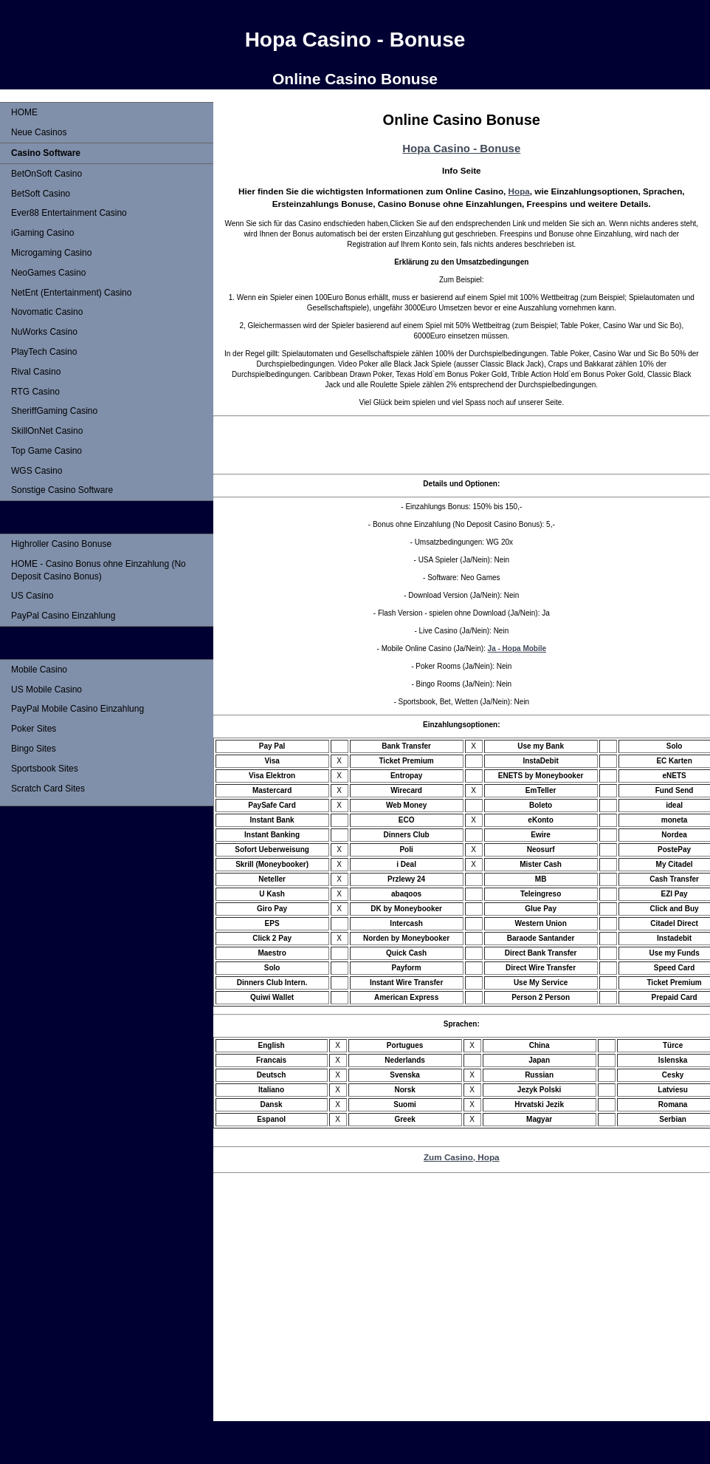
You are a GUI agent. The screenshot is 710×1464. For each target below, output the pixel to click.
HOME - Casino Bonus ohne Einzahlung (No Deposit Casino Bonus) (98, 570)
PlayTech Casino (44, 352)
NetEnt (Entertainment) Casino (71, 292)
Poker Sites (33, 729)
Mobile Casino (39, 669)
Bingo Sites (33, 748)
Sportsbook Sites (44, 768)
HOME (24, 112)
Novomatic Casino (47, 312)
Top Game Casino (46, 451)
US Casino (32, 595)
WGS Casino (36, 471)
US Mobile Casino (46, 689)
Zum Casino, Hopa (462, 1157)
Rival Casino (36, 372)
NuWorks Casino (44, 332)
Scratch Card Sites (48, 788)
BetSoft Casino (40, 193)
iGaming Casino (42, 233)
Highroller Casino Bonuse (61, 544)
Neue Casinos (38, 132)
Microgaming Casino (51, 253)
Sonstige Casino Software (62, 490)
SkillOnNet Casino (47, 431)
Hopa (519, 191)
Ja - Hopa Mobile (517, 648)
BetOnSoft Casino (46, 173)
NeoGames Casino (48, 273)
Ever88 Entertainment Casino (69, 213)
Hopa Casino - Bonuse (461, 148)
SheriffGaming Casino (54, 411)
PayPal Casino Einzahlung (63, 615)
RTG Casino (35, 392)
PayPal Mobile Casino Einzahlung (77, 709)
